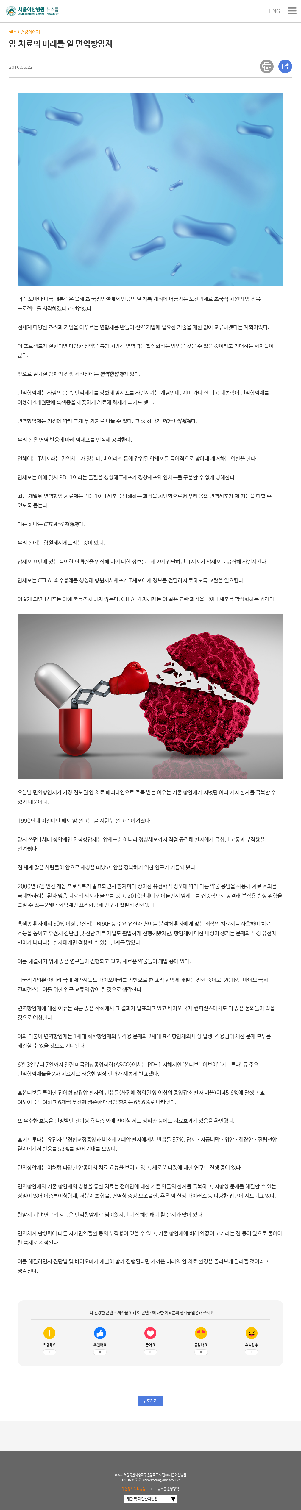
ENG (274, 11)
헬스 (13, 32)
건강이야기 (30, 32)
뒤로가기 (150, 1401)
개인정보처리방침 (134, 1489)
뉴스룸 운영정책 (168, 1489)
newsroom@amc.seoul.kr (162, 1480)
